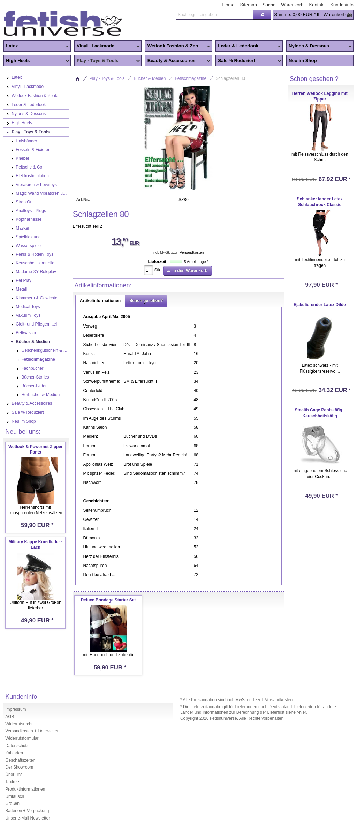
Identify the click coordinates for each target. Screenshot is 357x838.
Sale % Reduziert (248, 61)
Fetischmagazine (190, 78)
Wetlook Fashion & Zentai (178, 46)
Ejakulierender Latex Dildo (320, 304)
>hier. (302, 712)
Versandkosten (192, 252)
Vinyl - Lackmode (107, 46)
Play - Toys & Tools (107, 61)
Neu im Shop (303, 60)
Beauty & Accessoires (178, 61)
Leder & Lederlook (248, 46)
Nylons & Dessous (319, 46)
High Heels (36, 61)
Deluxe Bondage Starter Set (108, 600)
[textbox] (214, 15)
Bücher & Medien (150, 78)
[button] (262, 15)
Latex (36, 46)
